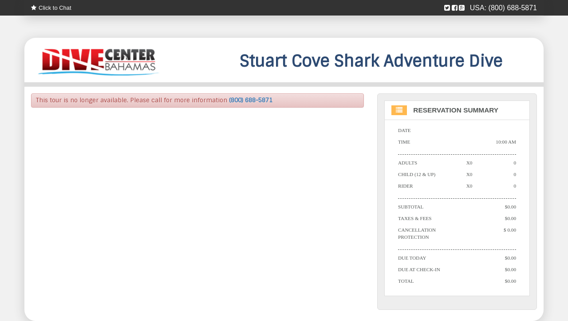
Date (404, 130)
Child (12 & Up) (416, 174)
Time (404, 141)
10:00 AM (506, 141)
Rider (405, 186)
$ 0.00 (510, 230)
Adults (407, 162)
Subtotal (410, 206)
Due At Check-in (419, 269)
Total (406, 281)
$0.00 (510, 206)
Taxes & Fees (415, 218)
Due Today (412, 258)
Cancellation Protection (417, 233)
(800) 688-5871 (513, 8)
